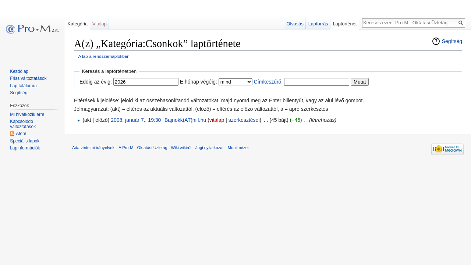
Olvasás (295, 23)
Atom (21, 133)
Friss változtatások (28, 78)
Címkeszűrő (267, 82)
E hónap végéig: (198, 82)
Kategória (77, 23)
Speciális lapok (24, 141)
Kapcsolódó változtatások (23, 124)
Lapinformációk (25, 148)
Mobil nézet (238, 147)
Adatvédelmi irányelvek (93, 147)
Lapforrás (318, 23)
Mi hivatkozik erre (27, 114)
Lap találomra (23, 85)
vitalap (216, 120)
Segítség (452, 41)
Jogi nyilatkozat (209, 147)
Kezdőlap (19, 71)
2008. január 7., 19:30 (136, 120)
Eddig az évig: (95, 82)
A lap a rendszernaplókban (104, 56)
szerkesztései (244, 120)
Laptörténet (345, 23)
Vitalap (99, 23)
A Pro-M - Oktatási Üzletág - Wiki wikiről (154, 147)
